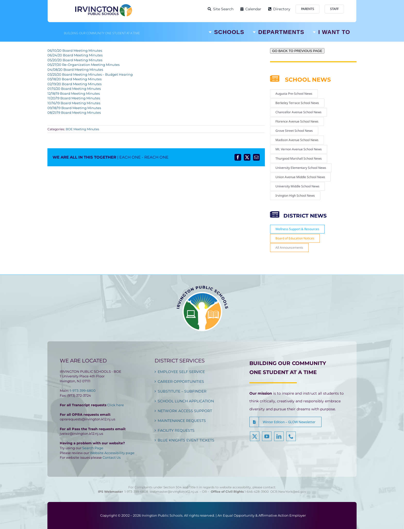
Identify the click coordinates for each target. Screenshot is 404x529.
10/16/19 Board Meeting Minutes (73, 103)
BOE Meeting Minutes (82, 129)
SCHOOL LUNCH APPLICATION (186, 401)
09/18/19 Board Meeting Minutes (74, 108)
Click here (115, 405)
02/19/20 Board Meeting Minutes (74, 84)
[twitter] (254, 439)
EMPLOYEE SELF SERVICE (181, 371)
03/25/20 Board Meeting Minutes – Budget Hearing (90, 74)
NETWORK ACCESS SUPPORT (185, 411)
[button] (285, 422)
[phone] (291, 439)
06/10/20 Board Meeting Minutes (74, 50)
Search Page (92, 448)
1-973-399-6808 (136, 491)
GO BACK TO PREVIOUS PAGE (297, 51)
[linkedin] (279, 439)
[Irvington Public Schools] (103, 5)
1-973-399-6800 (83, 390)
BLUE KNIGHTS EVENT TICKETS (186, 440)
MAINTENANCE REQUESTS (182, 420)
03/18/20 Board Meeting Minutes (74, 79)
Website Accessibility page (112, 453)
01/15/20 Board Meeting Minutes (74, 88)
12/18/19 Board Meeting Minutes (73, 93)
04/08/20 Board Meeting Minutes (75, 69)
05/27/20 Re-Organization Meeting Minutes (83, 65)
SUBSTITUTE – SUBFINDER (182, 391)
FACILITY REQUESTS (176, 430)
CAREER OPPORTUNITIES (181, 381)
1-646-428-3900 (257, 491)
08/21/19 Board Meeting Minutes (74, 112)
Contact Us (112, 457)
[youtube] (267, 439)
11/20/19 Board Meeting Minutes (73, 98)
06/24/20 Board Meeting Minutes (75, 55)
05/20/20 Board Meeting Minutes (74, 60)
